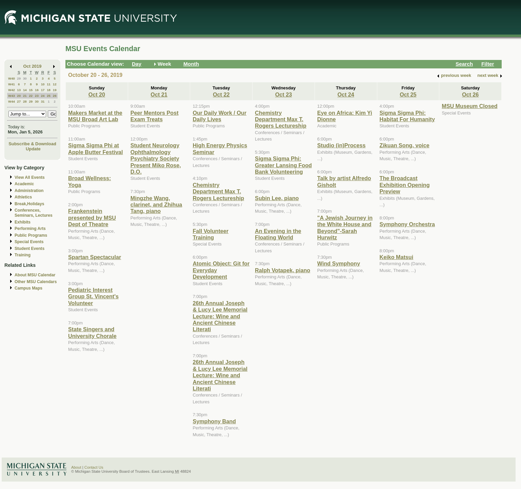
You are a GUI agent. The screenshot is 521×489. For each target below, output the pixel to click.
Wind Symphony (338, 263)
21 (25, 96)
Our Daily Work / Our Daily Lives (219, 116)
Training (23, 255)
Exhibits (23, 222)
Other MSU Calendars (36, 281)
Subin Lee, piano (277, 198)
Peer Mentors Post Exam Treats (155, 116)
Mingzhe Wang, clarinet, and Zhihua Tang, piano (156, 204)
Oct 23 (283, 94)
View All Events (30, 177)
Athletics (23, 197)
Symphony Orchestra (407, 224)
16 (37, 90)
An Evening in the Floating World (278, 234)
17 (43, 90)
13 (19, 90)
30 (25, 78)
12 (55, 84)
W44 (11, 101)
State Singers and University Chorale (92, 332)
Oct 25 (408, 94)
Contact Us (93, 467)
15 (31, 90)
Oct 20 (96, 94)
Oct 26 (470, 94)
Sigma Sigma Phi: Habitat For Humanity (407, 116)
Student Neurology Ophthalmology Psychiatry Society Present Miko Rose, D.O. (156, 158)
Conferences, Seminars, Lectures (34, 213)
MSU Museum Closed (469, 106)
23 (37, 96)
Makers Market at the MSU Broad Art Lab (95, 116)
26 (55, 96)
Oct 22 (221, 94)
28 (25, 101)
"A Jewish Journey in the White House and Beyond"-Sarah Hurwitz (345, 227)
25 (49, 96)
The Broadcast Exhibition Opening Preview (405, 184)
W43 (11, 96)
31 (43, 101)
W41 (11, 84)
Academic (24, 184)
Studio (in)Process (341, 145)
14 (25, 90)
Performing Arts (30, 228)
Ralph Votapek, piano (282, 270)
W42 (11, 90)
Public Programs (31, 235)
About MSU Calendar (35, 275)
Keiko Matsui (397, 257)
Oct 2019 (32, 66)
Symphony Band (214, 421)
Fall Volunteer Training (210, 234)
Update (33, 148)
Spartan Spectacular (94, 257)
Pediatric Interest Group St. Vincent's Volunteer (93, 296)
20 (19, 96)
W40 (11, 78)
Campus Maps (28, 288)
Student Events (29, 248)
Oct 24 (345, 94)
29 (19, 78)
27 (19, 101)
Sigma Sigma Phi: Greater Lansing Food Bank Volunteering (283, 165)
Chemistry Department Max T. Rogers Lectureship (218, 191)
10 (43, 84)
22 (31, 96)
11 (49, 84)
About (76, 467)
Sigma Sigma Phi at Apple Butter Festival (95, 148)
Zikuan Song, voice (404, 145)
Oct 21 (159, 94)
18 (49, 90)
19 (55, 90)
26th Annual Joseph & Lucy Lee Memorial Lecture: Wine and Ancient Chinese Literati (220, 316)
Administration (29, 190)
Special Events (29, 241)
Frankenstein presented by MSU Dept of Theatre (92, 217)
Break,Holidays (29, 203)
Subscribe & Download (32, 143)
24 (43, 96)
